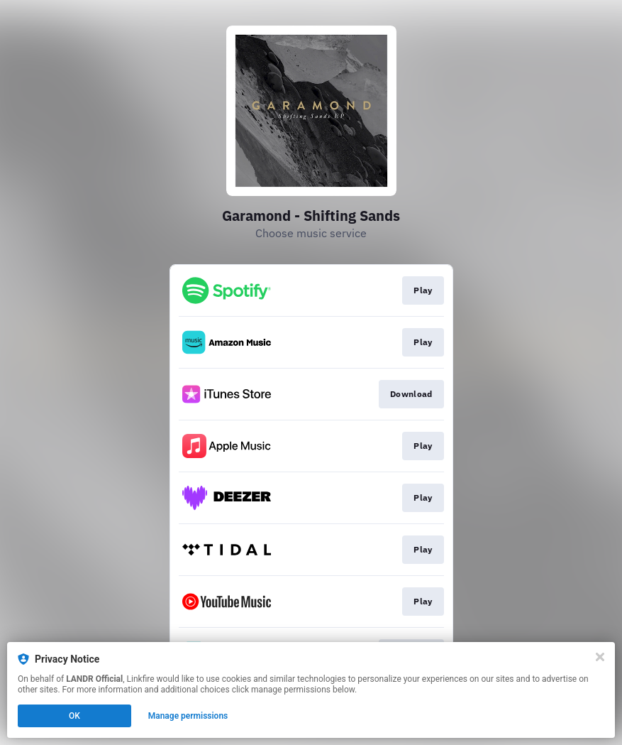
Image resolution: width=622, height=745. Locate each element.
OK (74, 716)
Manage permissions (188, 716)
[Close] (600, 657)
